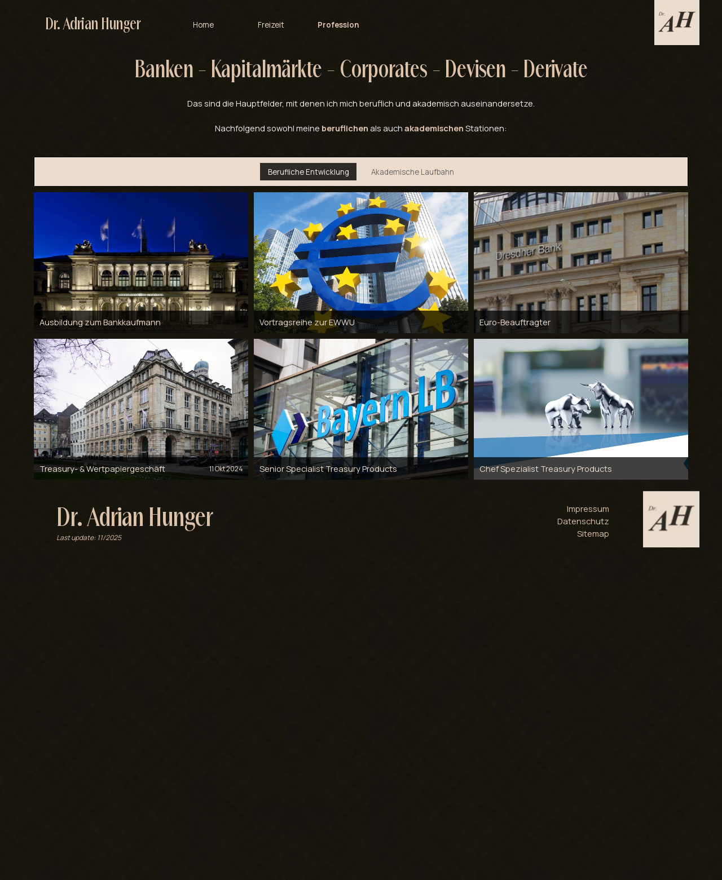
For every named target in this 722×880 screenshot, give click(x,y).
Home (203, 21)
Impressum (588, 508)
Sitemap (593, 533)
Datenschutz (583, 521)
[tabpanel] (361, 93)
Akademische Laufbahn (412, 172)
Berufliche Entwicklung (308, 172)
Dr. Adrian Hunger (92, 21)
